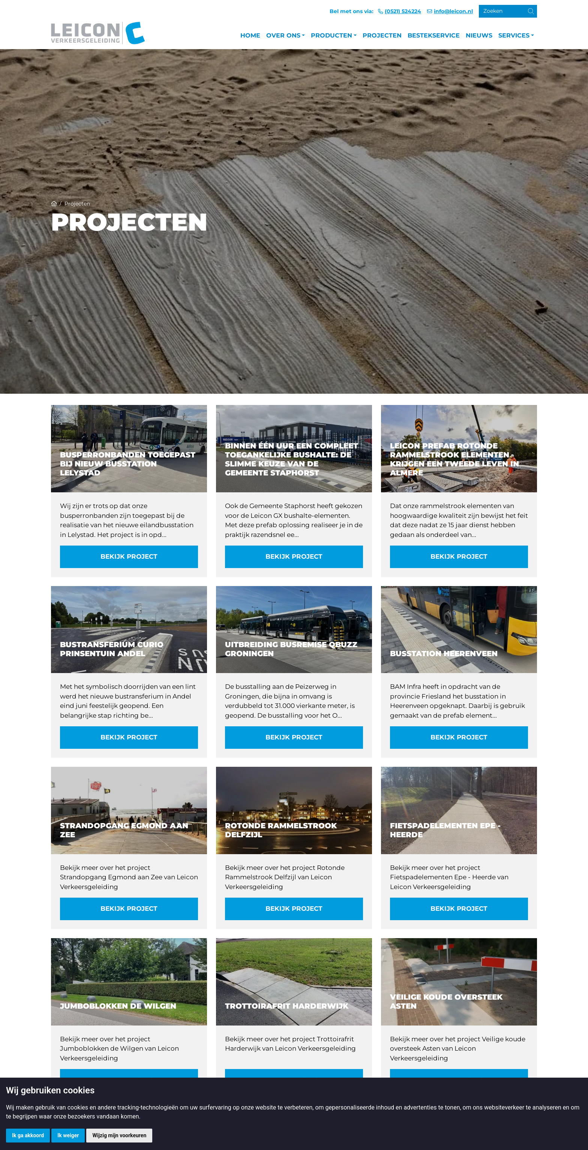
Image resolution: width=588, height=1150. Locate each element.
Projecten (382, 35)
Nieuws (479, 35)
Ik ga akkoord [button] (28, 1135)
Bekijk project (129, 556)
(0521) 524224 (403, 11)
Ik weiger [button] (68, 1135)
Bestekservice (434, 35)
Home (250, 35)
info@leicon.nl (453, 11)
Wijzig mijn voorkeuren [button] (119, 1135)
